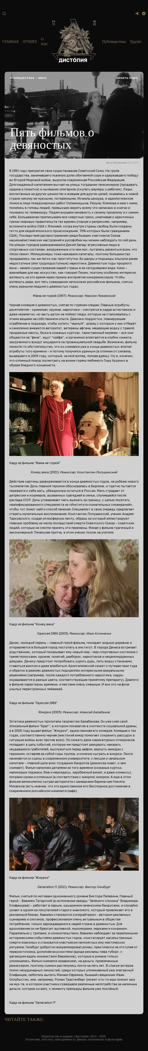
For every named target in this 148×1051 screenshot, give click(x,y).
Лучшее (29, 42)
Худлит (135, 41)
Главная (10, 42)
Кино (42, 77)
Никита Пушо (127, 77)
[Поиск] (4, 13)
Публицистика (114, 41)
